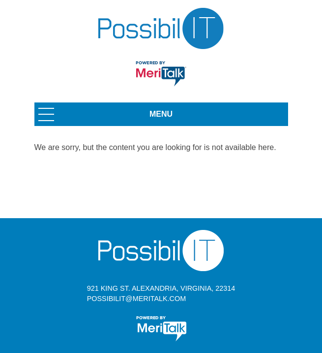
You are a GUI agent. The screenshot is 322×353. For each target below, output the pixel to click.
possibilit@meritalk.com (136, 299)
